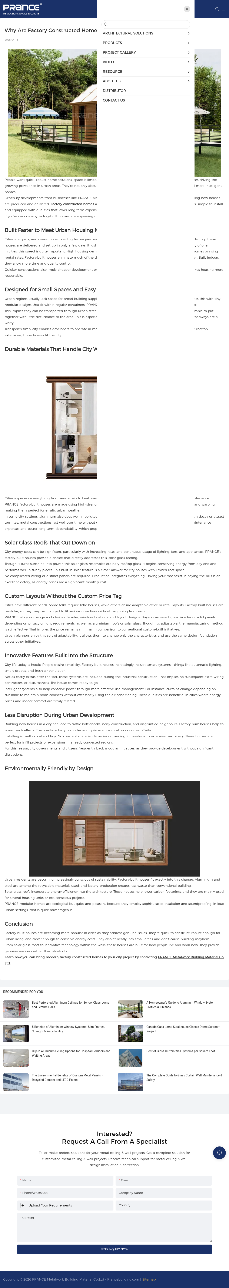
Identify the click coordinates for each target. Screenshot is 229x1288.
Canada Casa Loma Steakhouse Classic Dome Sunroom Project (183, 1029)
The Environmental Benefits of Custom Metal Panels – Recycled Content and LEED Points (67, 1078)
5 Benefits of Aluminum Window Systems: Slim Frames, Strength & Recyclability (68, 1029)
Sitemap (149, 1279)
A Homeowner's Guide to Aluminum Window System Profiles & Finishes (180, 1005)
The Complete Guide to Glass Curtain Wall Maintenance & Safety (184, 1078)
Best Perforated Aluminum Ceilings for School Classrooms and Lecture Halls (70, 1005)
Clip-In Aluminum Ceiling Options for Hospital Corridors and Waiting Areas (71, 1053)
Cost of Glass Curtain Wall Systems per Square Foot (180, 1051)
